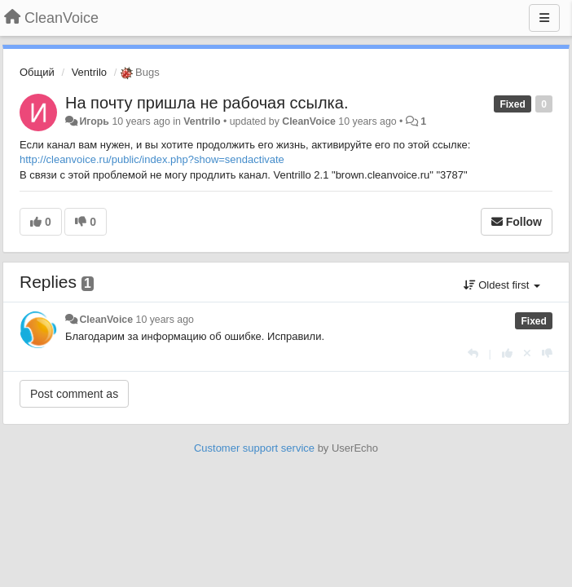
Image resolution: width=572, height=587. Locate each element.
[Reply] (473, 353)
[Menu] (544, 18)
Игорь (94, 121)
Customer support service (254, 448)
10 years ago (165, 319)
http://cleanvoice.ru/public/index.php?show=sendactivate (152, 159)
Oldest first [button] (502, 285)
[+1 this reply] (507, 353)
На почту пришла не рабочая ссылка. (206, 103)
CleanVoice (309, 121)
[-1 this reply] (547, 353)
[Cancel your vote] (527, 353)
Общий (37, 72)
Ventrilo (89, 72)
